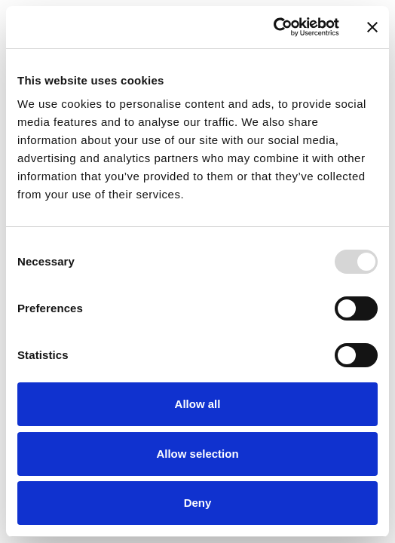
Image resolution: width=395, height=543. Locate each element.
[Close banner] (372, 27)
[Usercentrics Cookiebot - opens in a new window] (273, 27)
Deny (198, 502)
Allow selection (197, 453)
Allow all (198, 403)
